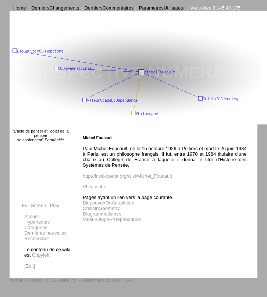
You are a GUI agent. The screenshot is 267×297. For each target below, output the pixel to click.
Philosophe (94, 186)
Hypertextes (37, 222)
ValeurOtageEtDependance (112, 219)
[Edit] (29, 266)
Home (19, 8)
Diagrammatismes (102, 214)
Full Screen (34, 205)
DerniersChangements (55, 8)
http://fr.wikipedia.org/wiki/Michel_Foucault (127, 176)
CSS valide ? (61, 280)
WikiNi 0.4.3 (123, 280)
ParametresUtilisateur (162, 8)
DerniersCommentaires (109, 8)
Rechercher (36, 238)
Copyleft (41, 255)
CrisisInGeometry (101, 208)
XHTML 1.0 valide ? (27, 280)
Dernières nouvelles (45, 233)
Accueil (32, 216)
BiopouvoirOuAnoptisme (108, 203)
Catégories (35, 227)
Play (54, 205)
